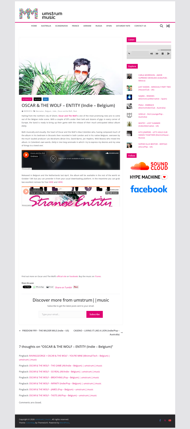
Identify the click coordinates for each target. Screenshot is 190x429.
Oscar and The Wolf (67, 116)
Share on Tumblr (63, 287)
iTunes (98, 276)
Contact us (140, 25)
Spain (109, 25)
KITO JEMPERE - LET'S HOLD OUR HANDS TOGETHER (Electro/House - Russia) (154, 135)
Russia (99, 25)
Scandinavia (61, 25)
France (75, 25)
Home (34, 25)
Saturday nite (123, 25)
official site (61, 276)
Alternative (27, 99)
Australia (46, 25)
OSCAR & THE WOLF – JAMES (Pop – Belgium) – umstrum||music (61, 389)
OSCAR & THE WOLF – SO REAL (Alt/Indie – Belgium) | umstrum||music (64, 371)
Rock (75, 111)
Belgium (37, 99)
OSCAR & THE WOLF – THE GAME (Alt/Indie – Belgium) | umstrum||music (65, 365)
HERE (51, 182)
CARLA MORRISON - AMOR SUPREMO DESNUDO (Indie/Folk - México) (153, 78)
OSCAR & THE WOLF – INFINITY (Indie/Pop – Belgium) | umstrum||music (65, 383)
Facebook (73, 276)
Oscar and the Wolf (65, 111)
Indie (46, 99)
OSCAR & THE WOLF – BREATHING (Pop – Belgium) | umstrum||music (64, 377)
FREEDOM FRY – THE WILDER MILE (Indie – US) (44, 330)
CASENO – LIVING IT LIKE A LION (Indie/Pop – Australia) (98, 332)
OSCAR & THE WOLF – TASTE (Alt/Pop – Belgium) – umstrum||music (63, 395)
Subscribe (95, 314)
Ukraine (87, 25)
